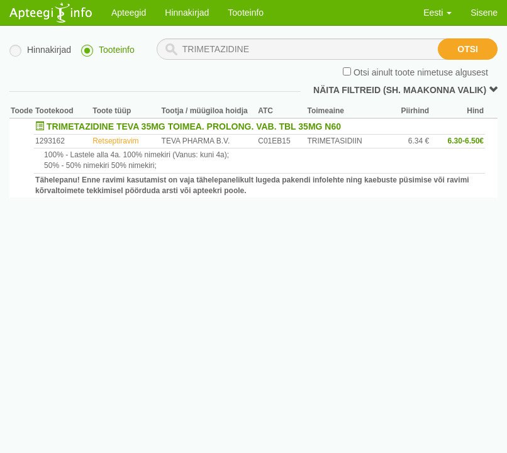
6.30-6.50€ (466, 141)
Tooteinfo (246, 13)
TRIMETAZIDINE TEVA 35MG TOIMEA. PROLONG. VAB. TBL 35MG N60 (194, 126)
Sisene (484, 13)
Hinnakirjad (187, 13)
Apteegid (128, 13)
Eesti (437, 13)
